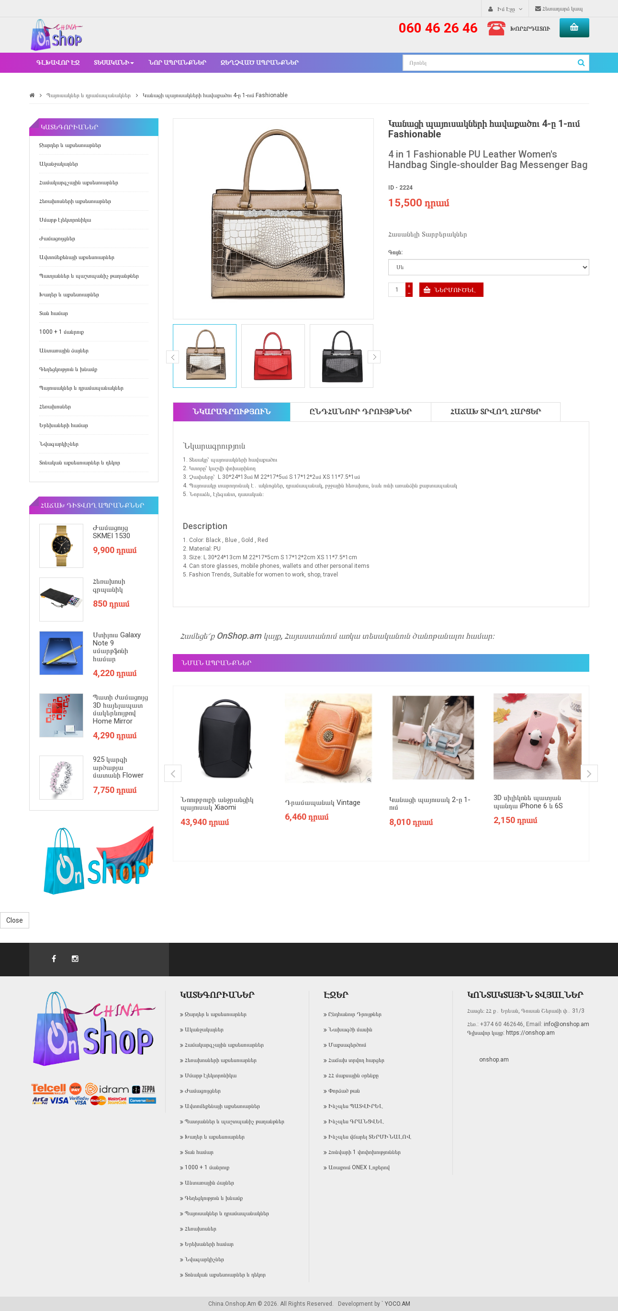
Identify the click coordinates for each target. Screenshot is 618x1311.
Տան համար (53, 313)
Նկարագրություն (231, 411)
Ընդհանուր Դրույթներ (361, 411)
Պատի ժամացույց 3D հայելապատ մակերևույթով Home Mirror (120, 709)
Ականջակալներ (58, 163)
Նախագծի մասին (350, 1029)
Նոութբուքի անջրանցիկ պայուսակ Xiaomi (217, 803)
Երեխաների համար (63, 425)
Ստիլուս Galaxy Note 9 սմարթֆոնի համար (117, 647)
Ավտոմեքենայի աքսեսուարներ (76, 257)
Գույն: (395, 252)
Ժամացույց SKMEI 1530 (111, 531)
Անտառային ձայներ (64, 350)
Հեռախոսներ (55, 406)
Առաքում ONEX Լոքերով (359, 1167)
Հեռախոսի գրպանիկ (109, 585)
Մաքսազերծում (347, 1044)
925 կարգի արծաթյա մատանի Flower (118, 767)
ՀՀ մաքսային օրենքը (353, 1075)
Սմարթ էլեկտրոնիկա (65, 219)
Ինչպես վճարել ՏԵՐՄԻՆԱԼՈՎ (369, 1136)
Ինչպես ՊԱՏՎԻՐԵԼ (355, 1106)
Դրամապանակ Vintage (322, 802)
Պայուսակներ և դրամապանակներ (88, 95)
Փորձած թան (344, 1090)
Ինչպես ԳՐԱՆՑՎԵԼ (356, 1121)
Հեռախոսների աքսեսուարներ (75, 201)
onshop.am (494, 1059)
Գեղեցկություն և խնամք (68, 369)
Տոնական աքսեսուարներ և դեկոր (79, 462)
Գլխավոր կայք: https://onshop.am (511, 1032)
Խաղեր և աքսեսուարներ (69, 294)
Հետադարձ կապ (559, 8)
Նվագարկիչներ (59, 444)
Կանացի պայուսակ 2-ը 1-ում (430, 803)
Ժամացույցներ (57, 238)
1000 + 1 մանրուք (61, 331)
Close (14, 920)
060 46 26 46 (438, 28)
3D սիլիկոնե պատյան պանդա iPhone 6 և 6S (528, 801)
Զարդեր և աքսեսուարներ (70, 145)
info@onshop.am (565, 1024)
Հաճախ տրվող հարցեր (495, 411)
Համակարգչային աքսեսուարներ (78, 182)
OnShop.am (238, 636)
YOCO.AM (397, 1303)
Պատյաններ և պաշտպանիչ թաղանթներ (89, 275)
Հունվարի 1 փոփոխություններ (364, 1152)
